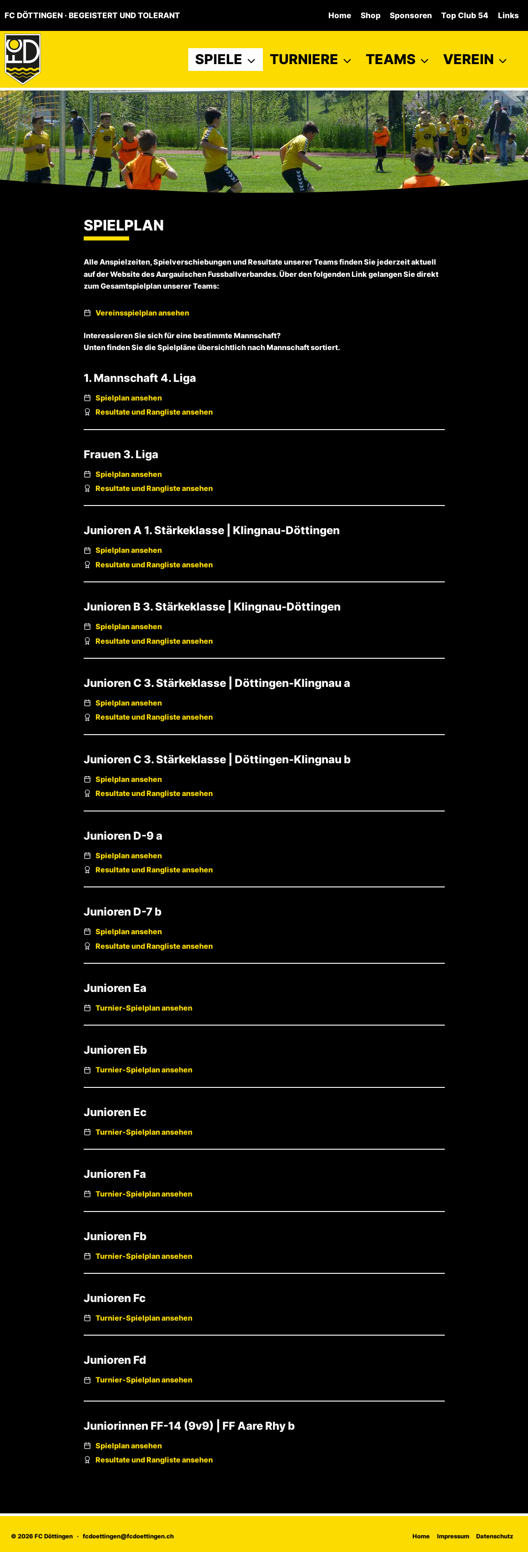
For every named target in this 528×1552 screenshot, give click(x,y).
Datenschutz (494, 1536)
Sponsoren (411, 15)
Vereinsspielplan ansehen (142, 312)
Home (339, 15)
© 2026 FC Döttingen (42, 1536)
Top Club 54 (464, 15)
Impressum (453, 1536)
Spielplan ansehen (129, 397)
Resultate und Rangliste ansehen (154, 411)
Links (508, 15)
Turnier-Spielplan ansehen (144, 1007)
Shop (371, 15)
